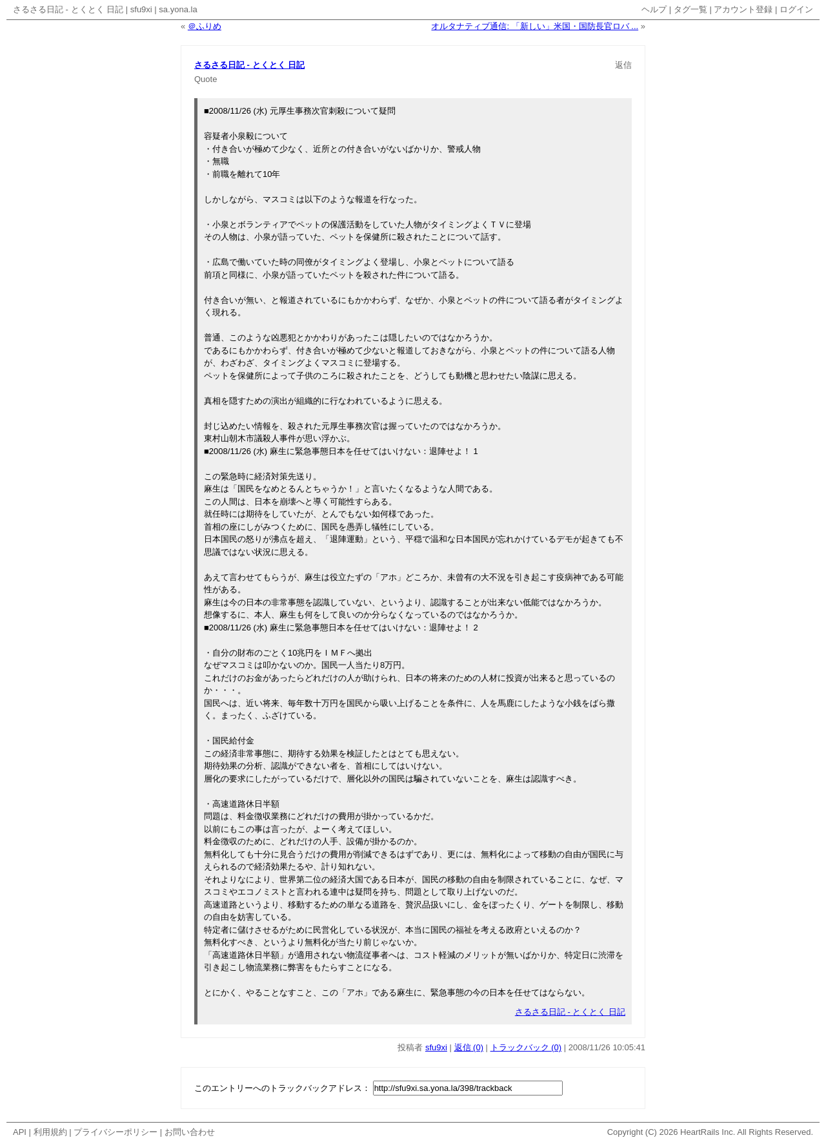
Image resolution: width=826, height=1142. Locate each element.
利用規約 (50, 1132)
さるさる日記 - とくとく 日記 (68, 9)
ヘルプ (654, 9)
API (19, 1132)
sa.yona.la (178, 9)
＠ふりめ (204, 26)
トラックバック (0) (526, 1047)
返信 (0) (469, 1047)
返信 (623, 65)
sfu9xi (141, 9)
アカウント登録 (743, 9)
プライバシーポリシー (115, 1132)
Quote (205, 79)
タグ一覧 (690, 9)
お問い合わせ (190, 1132)
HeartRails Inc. (707, 1132)
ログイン (796, 9)
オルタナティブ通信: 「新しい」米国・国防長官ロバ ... (534, 26)
